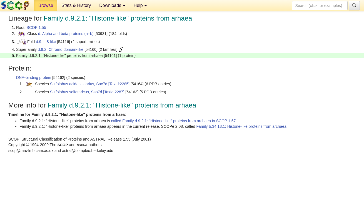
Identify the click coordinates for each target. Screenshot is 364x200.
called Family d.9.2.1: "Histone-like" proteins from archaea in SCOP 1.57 (173, 121)
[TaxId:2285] (118, 84)
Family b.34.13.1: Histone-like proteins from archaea (241, 126)
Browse (45, 5)
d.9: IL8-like (46, 41)
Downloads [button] (112, 5)
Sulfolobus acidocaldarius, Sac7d (78, 84)
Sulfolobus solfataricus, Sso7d (76, 92)
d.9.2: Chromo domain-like (60, 49)
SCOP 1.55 (36, 27)
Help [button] (140, 5)
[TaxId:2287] (113, 92)
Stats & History (76, 5)
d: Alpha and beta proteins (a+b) (66, 33)
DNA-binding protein (33, 77)
